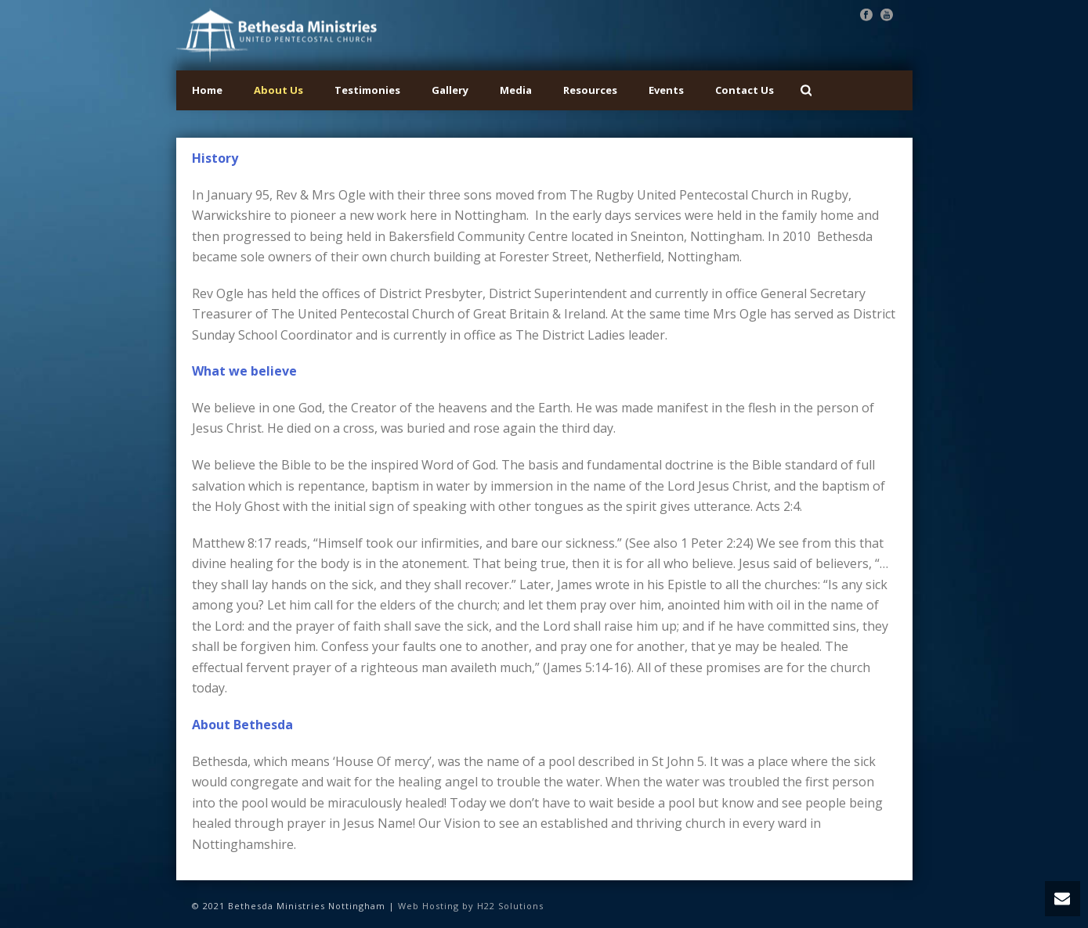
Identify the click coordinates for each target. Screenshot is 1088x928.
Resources (590, 90)
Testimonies (367, 90)
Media (516, 90)
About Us (278, 90)
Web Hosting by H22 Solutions (471, 906)
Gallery (450, 90)
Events (666, 90)
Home (207, 90)
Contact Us (744, 90)
